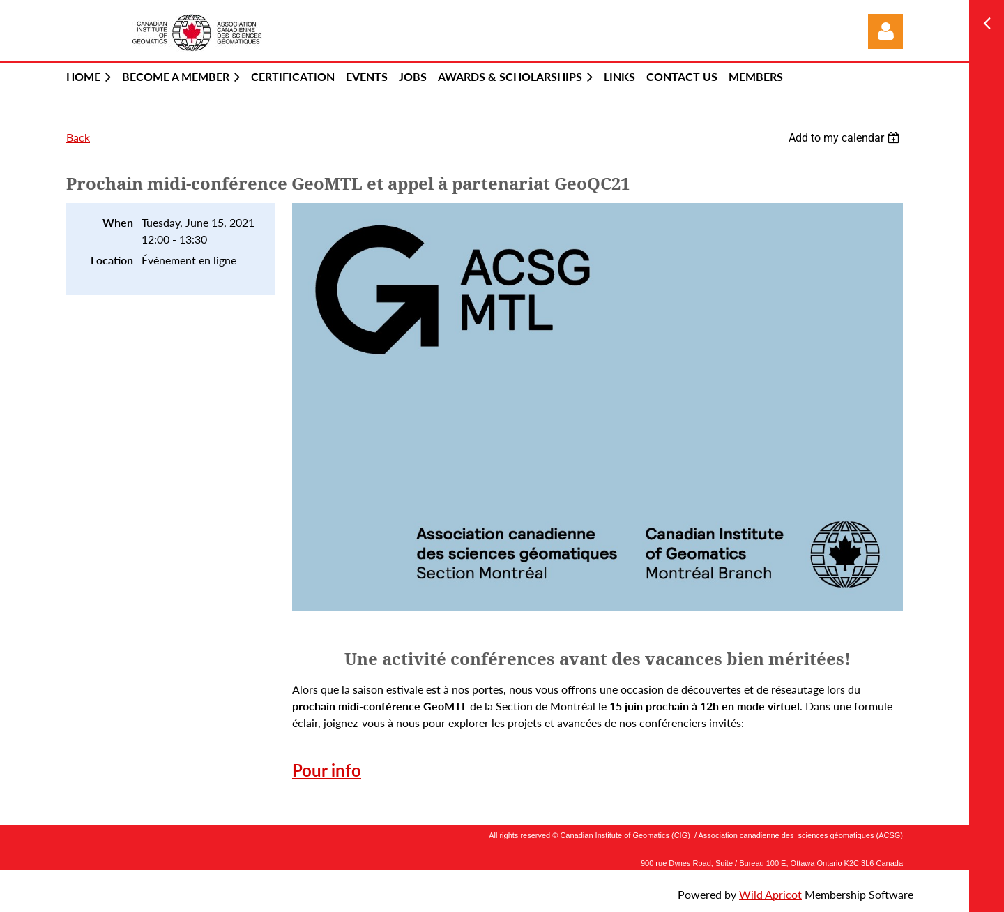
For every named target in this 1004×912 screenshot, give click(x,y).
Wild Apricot (770, 894)
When (117, 222)
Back (78, 137)
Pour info (326, 770)
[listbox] (846, 138)
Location (112, 260)
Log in (885, 31)
